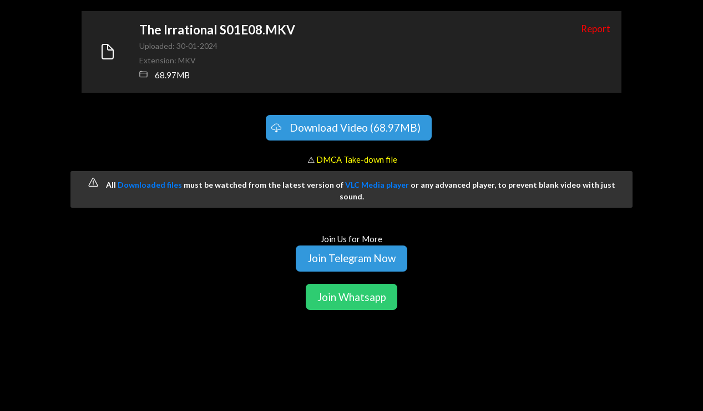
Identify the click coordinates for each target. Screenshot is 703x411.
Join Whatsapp (351, 296)
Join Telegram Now (351, 258)
